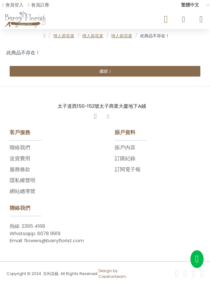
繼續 (103, 71)
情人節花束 (63, 36)
